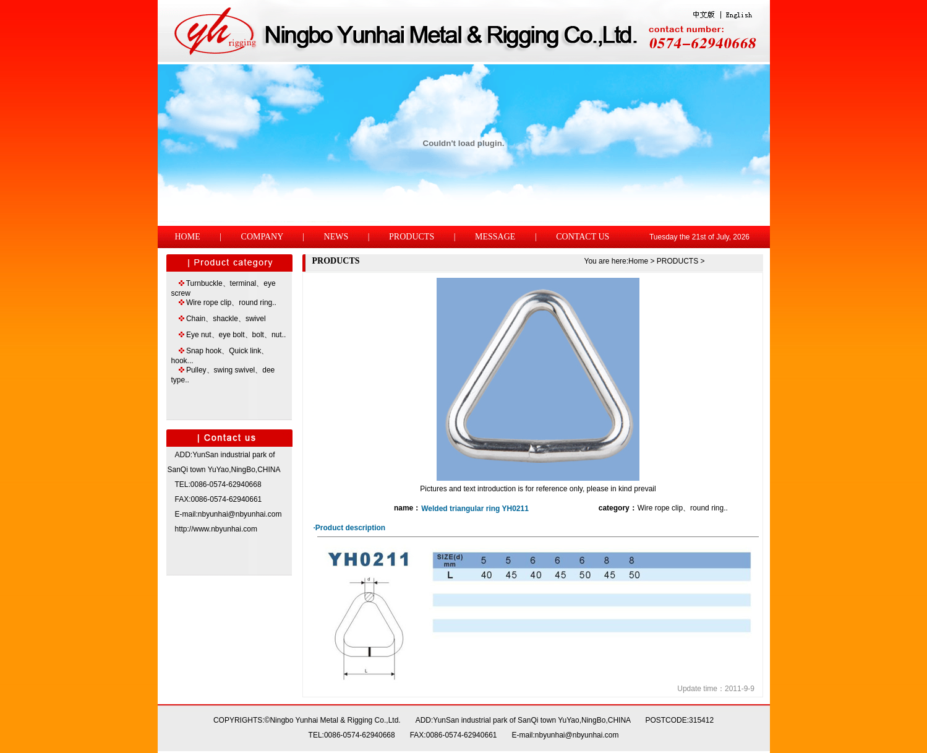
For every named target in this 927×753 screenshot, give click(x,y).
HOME (187, 236)
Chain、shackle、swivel (226, 318)
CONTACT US (582, 236)
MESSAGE (495, 236)
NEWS (336, 236)
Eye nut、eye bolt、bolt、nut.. (236, 334)
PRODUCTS (411, 236)
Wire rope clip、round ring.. (231, 302)
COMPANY (262, 236)
